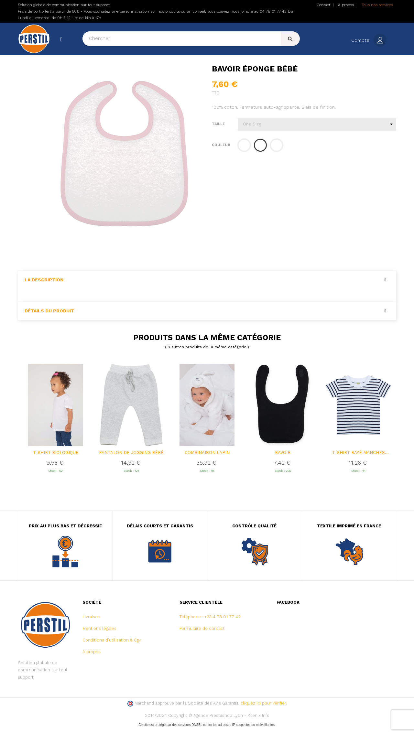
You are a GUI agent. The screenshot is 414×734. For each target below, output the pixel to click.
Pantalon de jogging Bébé (131, 459)
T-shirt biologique (56, 459)
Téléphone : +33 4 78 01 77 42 (210, 623)
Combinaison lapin (207, 459)
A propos (346, 5)
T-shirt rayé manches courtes (358, 460)
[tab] (207, 287)
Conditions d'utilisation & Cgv (111, 646)
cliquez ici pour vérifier (263, 709)
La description (44, 286)
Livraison (91, 623)
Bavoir (282, 459)
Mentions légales (99, 635)
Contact (323, 5)
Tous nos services (377, 5)
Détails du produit (49, 317)
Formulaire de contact (202, 635)
